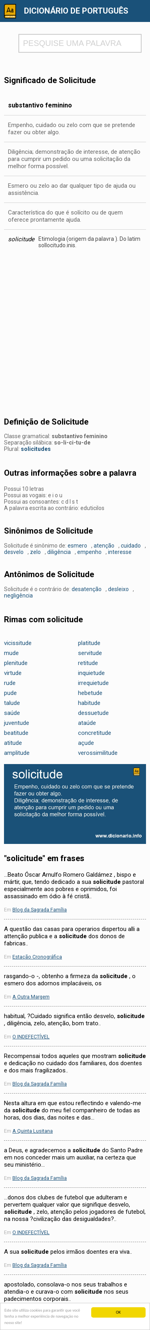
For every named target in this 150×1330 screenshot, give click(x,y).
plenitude (16, 663)
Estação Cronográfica (37, 957)
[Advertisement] (75, 335)
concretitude (94, 732)
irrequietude (93, 683)
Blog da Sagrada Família (39, 910)
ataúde (87, 723)
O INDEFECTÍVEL (31, 1037)
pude (10, 693)
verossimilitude (98, 752)
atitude (13, 742)
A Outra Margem (31, 997)
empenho (89, 552)
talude (12, 703)
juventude (16, 723)
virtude (13, 673)
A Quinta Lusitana (32, 1131)
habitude (89, 703)
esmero (77, 545)
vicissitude (18, 643)
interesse (120, 552)
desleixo (118, 589)
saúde (12, 713)
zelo (35, 552)
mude (11, 653)
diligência (59, 552)
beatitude (16, 732)
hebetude (90, 693)
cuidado (131, 545)
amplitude (17, 752)
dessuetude (93, 713)
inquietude (91, 673)
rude (10, 683)
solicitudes (36, 449)
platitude (89, 643)
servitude (90, 653)
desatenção (87, 589)
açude (86, 742)
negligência (18, 595)
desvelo (14, 552)
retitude (88, 663)
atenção (104, 545)
